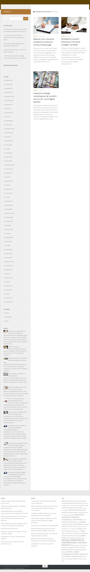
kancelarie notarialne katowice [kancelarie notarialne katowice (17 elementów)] (73, 518)
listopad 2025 (8, 83)
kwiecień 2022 (9, 143)
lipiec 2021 (8, 179)
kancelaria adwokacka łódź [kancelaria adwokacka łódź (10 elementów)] (69, 515)
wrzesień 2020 (9, 220)
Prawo (7, 323)
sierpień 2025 (9, 87)
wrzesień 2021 (9, 171)
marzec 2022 (8, 147)
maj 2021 (7, 188)
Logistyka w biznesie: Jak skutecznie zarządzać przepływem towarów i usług (15, 363)
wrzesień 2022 (9, 135)
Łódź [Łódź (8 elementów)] (63, 563)
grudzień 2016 (9, 304)
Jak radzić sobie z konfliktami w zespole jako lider (44, 528)
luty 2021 (7, 200)
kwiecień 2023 (9, 123)
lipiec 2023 (8, 111)
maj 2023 (7, 119)
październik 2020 (10, 216)
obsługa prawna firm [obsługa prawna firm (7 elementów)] (76, 533)
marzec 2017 (8, 292)
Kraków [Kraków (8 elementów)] (84, 522)
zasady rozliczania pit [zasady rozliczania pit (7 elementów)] (83, 561)
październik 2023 (10, 99)
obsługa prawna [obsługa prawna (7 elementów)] (74, 531)
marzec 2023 (8, 127)
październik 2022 (10, 131)
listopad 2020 (8, 212)
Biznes (35, 39)
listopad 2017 (8, 260)
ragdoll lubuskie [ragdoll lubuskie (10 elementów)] (74, 550)
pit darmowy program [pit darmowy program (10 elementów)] (71, 540)
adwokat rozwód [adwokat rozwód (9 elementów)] (83, 508)
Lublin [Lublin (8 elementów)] (76, 524)
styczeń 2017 (8, 300)
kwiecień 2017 (9, 288)
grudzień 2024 (9, 91)
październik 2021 (10, 167)
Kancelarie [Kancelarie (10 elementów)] (72, 517)
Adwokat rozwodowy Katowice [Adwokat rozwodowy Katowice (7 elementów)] (73, 508)
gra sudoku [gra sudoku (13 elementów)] (69, 513)
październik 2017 (10, 264)
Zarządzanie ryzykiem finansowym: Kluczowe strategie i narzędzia (70, 44)
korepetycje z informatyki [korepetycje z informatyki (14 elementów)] (72, 522)
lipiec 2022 (8, 139)
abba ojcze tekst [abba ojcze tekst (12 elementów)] (67, 504)
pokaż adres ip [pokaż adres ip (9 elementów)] (81, 540)
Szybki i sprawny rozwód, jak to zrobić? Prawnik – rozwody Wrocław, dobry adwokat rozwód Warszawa (14, 521)
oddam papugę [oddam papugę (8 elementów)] (75, 536)
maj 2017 (7, 284)
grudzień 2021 (9, 159)
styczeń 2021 (8, 204)
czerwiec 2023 (9, 115)
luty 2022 (7, 151)
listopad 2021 (8, 163)
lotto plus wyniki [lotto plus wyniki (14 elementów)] (68, 524)
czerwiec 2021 (9, 184)
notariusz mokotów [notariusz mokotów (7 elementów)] (78, 529)
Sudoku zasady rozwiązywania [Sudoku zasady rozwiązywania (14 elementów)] (70, 555)
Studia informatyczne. (14, 349)
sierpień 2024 (9, 95)
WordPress (8, 571)
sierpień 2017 (9, 272)
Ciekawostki (8, 319)
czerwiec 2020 (9, 232)
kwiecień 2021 (9, 192)
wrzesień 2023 (9, 103)
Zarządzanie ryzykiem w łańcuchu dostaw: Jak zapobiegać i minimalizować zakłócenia (15, 430)
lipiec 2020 (8, 228)
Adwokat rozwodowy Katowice (9, 531)
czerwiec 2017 (9, 280)
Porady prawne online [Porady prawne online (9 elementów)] (77, 548)
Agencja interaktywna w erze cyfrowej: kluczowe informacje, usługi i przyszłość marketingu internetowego (44, 511)
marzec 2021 (8, 196)
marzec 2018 (8, 256)
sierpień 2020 (9, 224)
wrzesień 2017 (9, 268)
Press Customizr (21, 571)
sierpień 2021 (9, 175)
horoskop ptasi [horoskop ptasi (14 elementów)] (80, 513)
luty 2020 (7, 248)
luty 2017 (7, 296)
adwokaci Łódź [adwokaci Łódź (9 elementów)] (77, 504)
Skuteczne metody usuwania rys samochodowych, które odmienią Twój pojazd (14, 40)
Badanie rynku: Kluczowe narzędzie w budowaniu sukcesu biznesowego (43, 45)
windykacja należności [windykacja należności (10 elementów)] (71, 561)
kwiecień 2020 (9, 240)
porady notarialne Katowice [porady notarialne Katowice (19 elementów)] (74, 546)
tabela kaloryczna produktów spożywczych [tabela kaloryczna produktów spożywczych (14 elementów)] (75, 558)
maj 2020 (7, 236)
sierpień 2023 (9, 107)
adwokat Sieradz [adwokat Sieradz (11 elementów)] (67, 510)
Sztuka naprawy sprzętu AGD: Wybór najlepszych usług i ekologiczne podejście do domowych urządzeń (16, 448)
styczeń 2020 (8, 252)
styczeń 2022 (8, 155)
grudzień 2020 (9, 208)
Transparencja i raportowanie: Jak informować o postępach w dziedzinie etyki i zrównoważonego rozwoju (15, 336)
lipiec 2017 (8, 276)
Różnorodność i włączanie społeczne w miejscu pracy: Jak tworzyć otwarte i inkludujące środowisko (44, 523)
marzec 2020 (8, 244)
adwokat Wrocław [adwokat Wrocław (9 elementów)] (77, 510)
